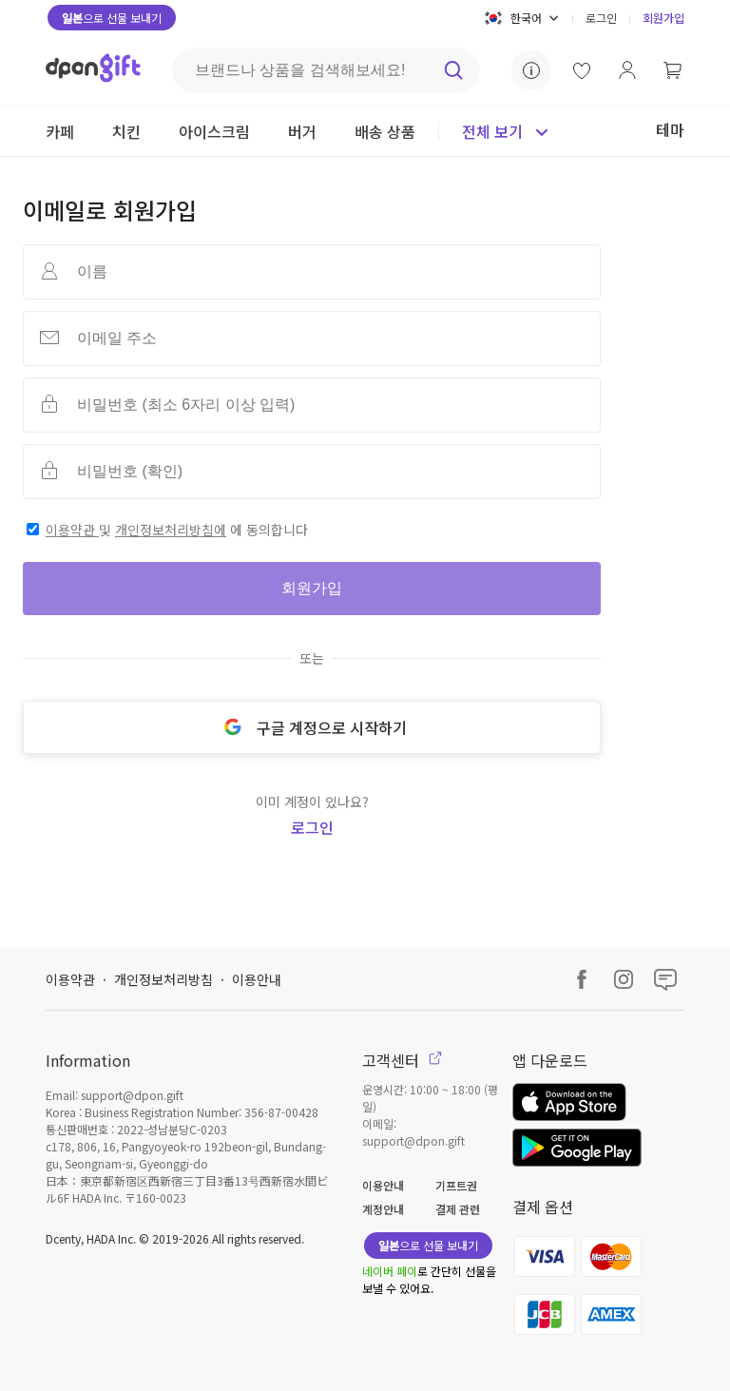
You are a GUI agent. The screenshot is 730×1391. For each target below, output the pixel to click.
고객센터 (402, 1060)
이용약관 (72, 529)
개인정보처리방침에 (170, 529)
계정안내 (383, 1209)
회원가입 (663, 18)
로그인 (601, 18)
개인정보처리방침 (163, 979)
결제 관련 (457, 1209)
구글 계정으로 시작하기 (312, 727)
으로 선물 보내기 (112, 18)
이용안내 (256, 979)
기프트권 (456, 1185)
